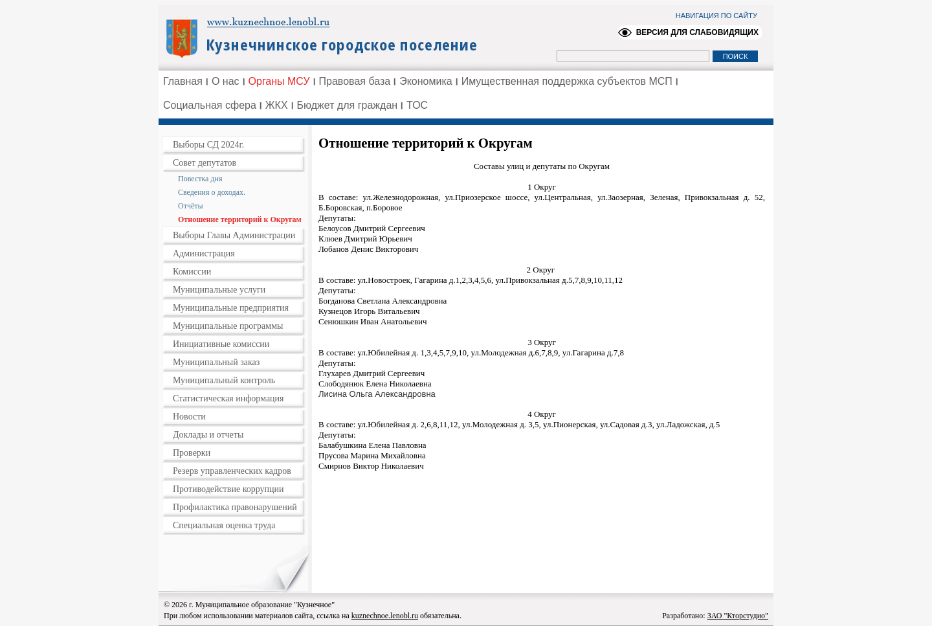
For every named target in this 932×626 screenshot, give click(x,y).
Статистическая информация (228, 398)
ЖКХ (276, 105)
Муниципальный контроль (224, 380)
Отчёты (190, 205)
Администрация (204, 253)
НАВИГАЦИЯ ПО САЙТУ (716, 15)
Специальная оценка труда (224, 525)
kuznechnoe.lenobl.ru (384, 615)
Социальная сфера (209, 105)
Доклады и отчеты (208, 435)
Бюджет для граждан (347, 105)
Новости (189, 416)
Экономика (425, 81)
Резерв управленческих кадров (232, 471)
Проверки (191, 453)
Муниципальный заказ (216, 362)
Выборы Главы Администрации (234, 235)
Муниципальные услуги (219, 290)
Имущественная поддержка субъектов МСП (566, 81)
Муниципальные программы (228, 326)
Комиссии (192, 271)
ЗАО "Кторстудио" (737, 615)
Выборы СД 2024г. (208, 145)
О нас (225, 81)
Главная (183, 81)
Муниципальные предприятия (231, 308)
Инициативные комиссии (221, 344)
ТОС (417, 105)
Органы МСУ (279, 81)
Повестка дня (200, 178)
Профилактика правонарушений (235, 507)
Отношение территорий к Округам (240, 219)
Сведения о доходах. (211, 192)
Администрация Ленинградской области (327, 37)
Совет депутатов (204, 163)
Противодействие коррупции (228, 489)
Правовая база (355, 81)
